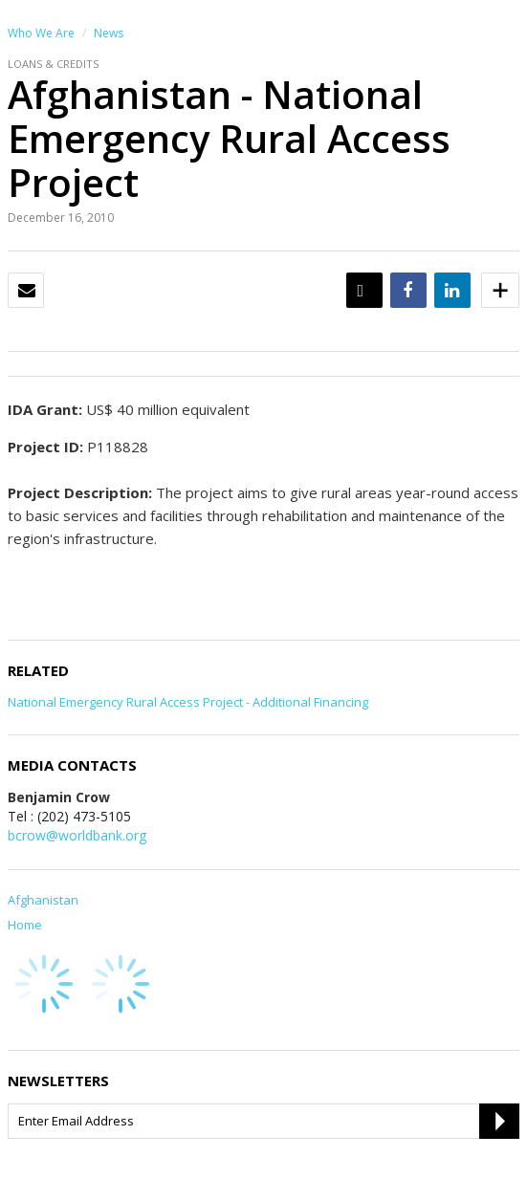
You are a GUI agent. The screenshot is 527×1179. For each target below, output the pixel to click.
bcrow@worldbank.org (77, 835)
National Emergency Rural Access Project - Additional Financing (188, 701)
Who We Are (41, 33)
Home (25, 924)
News (108, 33)
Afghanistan (43, 899)
